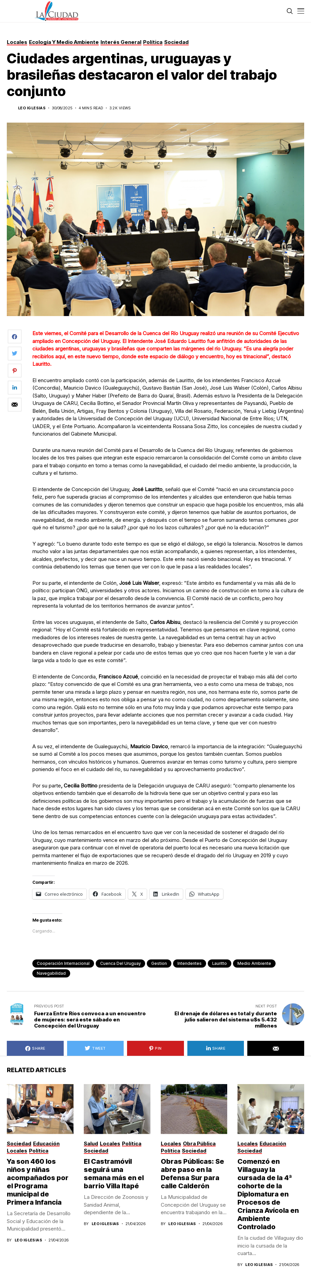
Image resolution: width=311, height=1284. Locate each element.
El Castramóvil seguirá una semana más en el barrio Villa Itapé (114, 1173)
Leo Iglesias (32, 108)
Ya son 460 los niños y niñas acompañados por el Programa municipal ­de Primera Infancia (37, 1181)
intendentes (189, 963)
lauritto (219, 963)
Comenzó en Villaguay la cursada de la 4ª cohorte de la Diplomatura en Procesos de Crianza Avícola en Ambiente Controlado (268, 1194)
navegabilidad (51, 973)
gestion (159, 963)
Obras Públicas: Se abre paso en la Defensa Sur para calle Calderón (192, 1173)
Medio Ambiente (254, 963)
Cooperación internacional (63, 963)
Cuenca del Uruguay (120, 963)
